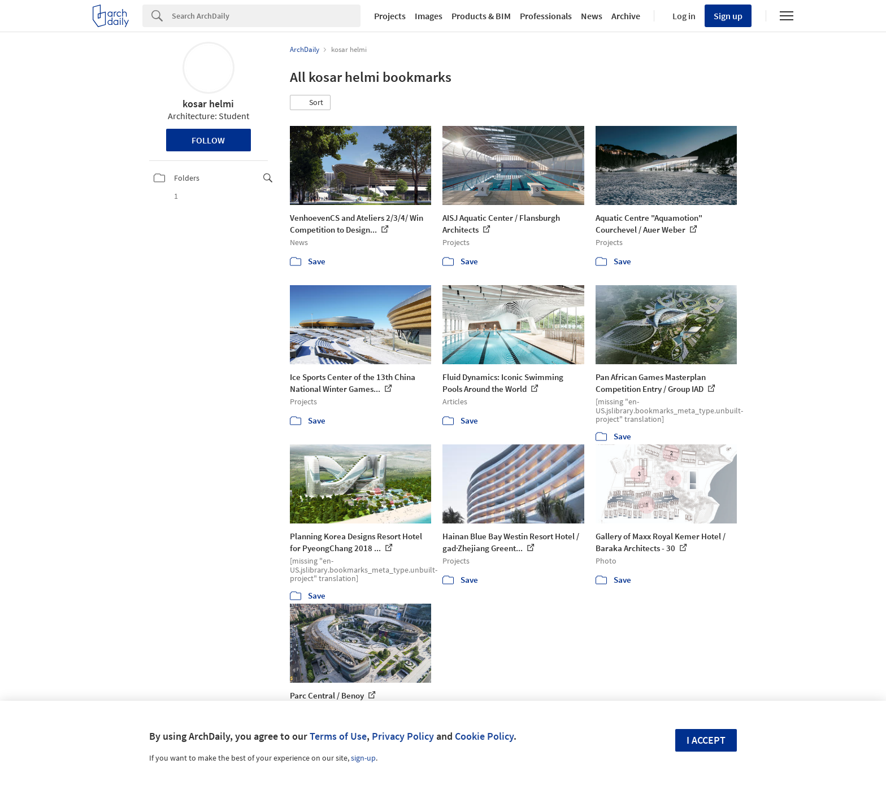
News (591, 15)
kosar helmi (208, 103)
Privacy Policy (403, 736)
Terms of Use (338, 736)
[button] (310, 103)
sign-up (363, 758)
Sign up (728, 15)
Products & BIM (481, 15)
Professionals (546, 15)
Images (428, 15)
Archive (625, 15)
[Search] (266, 16)
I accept (706, 740)
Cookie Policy (484, 736)
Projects (390, 15)
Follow (208, 140)
